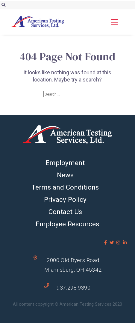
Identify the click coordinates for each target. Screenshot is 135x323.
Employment (65, 163)
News (65, 175)
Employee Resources (67, 224)
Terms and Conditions (65, 187)
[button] (119, 22)
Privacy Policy (65, 199)
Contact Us (65, 212)
